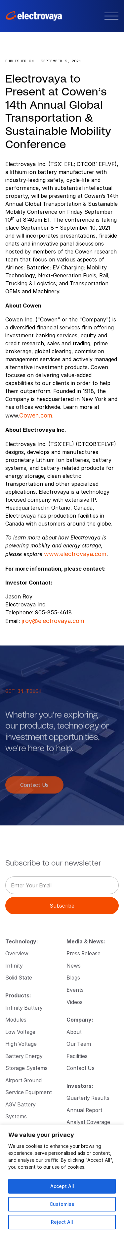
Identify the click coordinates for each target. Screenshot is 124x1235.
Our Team (78, 1043)
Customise (62, 1204)
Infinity (14, 965)
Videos (74, 1002)
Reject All (62, 1221)
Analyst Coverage (88, 1122)
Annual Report (84, 1110)
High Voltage (21, 1043)
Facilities (77, 1056)
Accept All (62, 1186)
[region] (62, 1180)
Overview (16, 953)
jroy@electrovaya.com (52, 620)
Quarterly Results (87, 1097)
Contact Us (34, 788)
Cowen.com (35, 415)
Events (75, 989)
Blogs (73, 977)
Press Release (83, 953)
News (73, 965)
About (74, 1032)
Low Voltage (20, 1032)
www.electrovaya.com (75, 553)
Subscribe (62, 905)
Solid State (18, 977)
